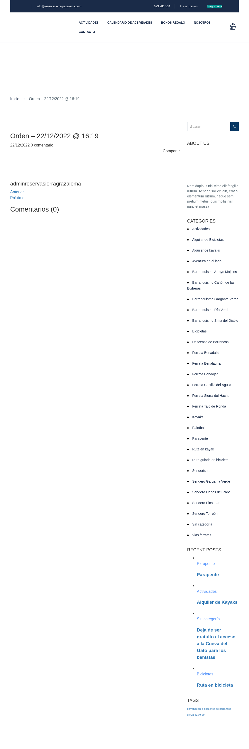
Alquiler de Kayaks (217, 602)
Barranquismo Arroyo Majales (214, 272)
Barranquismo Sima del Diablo (215, 320)
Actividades (88, 22)
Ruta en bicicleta (215, 685)
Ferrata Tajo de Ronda (209, 406)
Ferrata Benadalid (205, 353)
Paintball (198, 428)
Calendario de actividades (129, 22)
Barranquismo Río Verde (211, 310)
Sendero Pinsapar (206, 503)
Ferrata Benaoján (205, 374)
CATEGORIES (201, 221)
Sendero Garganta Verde (211, 481)
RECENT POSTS (204, 550)
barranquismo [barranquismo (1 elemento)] (195, 708)
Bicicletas (199, 331)
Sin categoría (202, 524)
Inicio (14, 99)
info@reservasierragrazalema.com (59, 6)
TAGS (193, 700)
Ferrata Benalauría (206, 363)
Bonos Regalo (173, 22)
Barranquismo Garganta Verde (215, 299)
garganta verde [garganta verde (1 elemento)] (196, 714)
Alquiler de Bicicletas (208, 240)
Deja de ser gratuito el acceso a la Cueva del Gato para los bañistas (216, 643)
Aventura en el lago (207, 261)
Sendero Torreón (205, 514)
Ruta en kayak (203, 449)
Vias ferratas (201, 535)
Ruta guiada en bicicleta (210, 460)
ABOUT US (198, 143)
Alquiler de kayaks (206, 250)
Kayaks (198, 417)
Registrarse (214, 6)
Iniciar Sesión (188, 6)
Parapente (200, 438)
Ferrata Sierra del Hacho (211, 396)
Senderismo (201, 471)
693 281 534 (162, 6)
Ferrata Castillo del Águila (211, 385)
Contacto (87, 32)
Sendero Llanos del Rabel (211, 492)
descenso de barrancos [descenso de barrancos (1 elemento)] (217, 708)
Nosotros (202, 22)
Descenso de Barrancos (210, 342)
